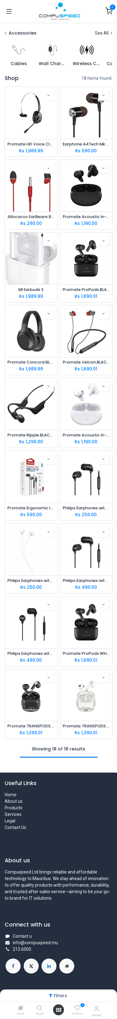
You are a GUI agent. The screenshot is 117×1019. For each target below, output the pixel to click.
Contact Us (15, 827)
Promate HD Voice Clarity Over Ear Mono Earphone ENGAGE (31, 144)
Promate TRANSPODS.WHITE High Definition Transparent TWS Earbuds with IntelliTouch (86, 726)
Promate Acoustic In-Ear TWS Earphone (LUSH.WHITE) (86, 435)
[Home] (20, 1008)
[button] (48, 95)
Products (13, 807)
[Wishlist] (77, 1008)
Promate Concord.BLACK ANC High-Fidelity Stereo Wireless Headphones (31, 362)
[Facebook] (13, 966)
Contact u (22, 936)
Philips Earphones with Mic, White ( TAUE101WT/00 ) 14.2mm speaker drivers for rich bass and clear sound (31, 580)
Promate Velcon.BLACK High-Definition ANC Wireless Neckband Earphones (86, 362)
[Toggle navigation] (9, 11)
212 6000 (22, 949)
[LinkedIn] (48, 966)
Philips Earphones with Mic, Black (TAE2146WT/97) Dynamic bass (31, 653)
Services (13, 814)
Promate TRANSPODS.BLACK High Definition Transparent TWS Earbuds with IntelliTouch (31, 726)
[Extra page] (66, 966)
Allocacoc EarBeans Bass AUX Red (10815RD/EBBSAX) (31, 216)
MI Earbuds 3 (30, 289)
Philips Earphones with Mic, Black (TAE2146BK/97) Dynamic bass (86, 580)
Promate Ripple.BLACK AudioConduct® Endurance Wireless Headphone (31, 435)
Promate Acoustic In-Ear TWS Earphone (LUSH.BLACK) (86, 216)
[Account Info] (97, 1008)
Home (11, 794)
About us (13, 801)
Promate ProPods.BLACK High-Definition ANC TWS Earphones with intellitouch (86, 289)
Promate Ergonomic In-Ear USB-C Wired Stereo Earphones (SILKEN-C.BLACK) (31, 508)
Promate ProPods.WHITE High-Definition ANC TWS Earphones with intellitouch (86, 653)
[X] (31, 966)
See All (103, 33)
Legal (10, 820)
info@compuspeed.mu (35, 942)
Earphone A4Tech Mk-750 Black (86, 144)
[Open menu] (58, 1010)
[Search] (39, 1008)
